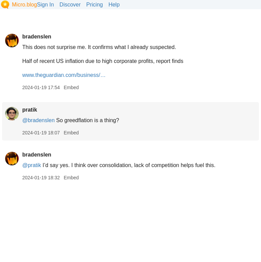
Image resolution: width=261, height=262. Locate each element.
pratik (29, 110)
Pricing (94, 4)
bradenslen (36, 36)
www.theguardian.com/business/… (63, 75)
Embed (71, 87)
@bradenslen (38, 120)
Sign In (45, 4)
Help (114, 4)
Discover (70, 4)
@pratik (31, 165)
